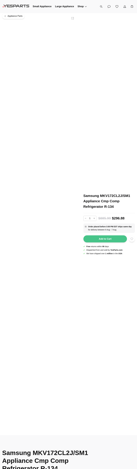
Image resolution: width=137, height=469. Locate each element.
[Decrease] (86, 218)
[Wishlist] (116, 6)
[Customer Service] (109, 6)
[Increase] (94, 218)
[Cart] (132, 7)
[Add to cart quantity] (90, 218)
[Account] (124, 6)
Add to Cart (105, 238)
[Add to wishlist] (132, 239)
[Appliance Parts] (13, 16)
